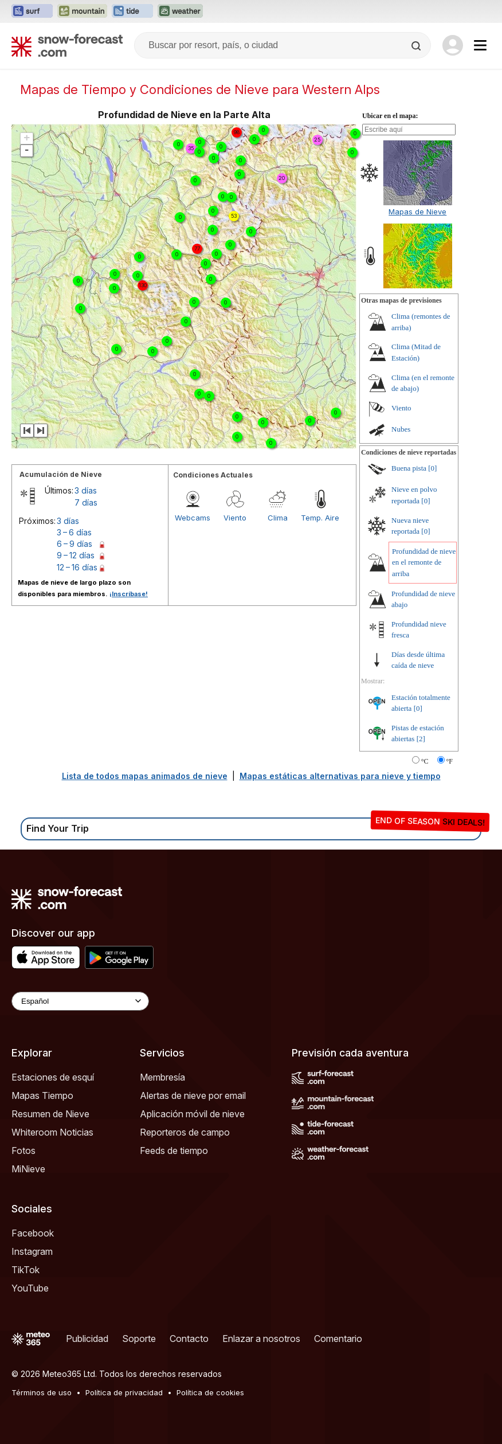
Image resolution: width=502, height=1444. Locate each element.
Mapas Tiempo (42, 1095)
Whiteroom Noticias (52, 1132)
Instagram (32, 1251)
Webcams (192, 517)
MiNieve (28, 1169)
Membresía (162, 1077)
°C (425, 761)
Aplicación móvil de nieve (192, 1114)
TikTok (25, 1269)
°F (449, 761)
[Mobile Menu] (480, 45)
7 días (85, 502)
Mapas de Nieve (417, 211)
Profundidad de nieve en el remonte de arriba (424, 562)
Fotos (23, 1150)
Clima (278, 517)
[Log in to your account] (452, 45)
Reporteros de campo (185, 1132)
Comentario (338, 1338)
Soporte (139, 1338)
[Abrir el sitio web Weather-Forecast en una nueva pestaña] (180, 11)
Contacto (189, 1338)
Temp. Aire (320, 517)
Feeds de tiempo (174, 1150)
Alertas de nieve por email (193, 1095)
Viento (234, 517)
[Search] (417, 46)
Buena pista (408, 468)
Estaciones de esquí (52, 1077)
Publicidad (87, 1338)
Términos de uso (41, 1392)
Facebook (32, 1233)
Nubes (400, 429)
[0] (432, 468)
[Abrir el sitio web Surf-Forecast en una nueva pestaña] (32, 11)
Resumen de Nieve (50, 1114)
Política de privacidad (124, 1392)
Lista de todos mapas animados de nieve (145, 776)
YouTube (30, 1288)
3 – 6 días (74, 532)
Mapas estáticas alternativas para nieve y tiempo (340, 776)
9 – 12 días (76, 555)
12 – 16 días (77, 567)
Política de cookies (210, 1392)
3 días (85, 490)
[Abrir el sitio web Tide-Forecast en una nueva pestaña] (132, 11)
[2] (421, 738)
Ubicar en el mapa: (390, 116)
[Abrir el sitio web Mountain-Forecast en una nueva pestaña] (82, 11)
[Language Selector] (80, 1001)
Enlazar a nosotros (261, 1338)
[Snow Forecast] (67, 45)
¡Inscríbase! (128, 594)
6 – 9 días (74, 544)
